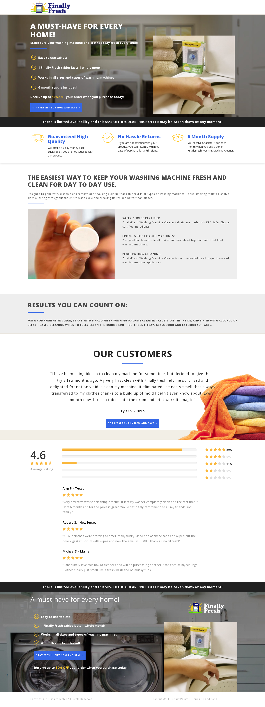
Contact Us (159, 700)
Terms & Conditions (204, 700)
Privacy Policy (179, 700)
